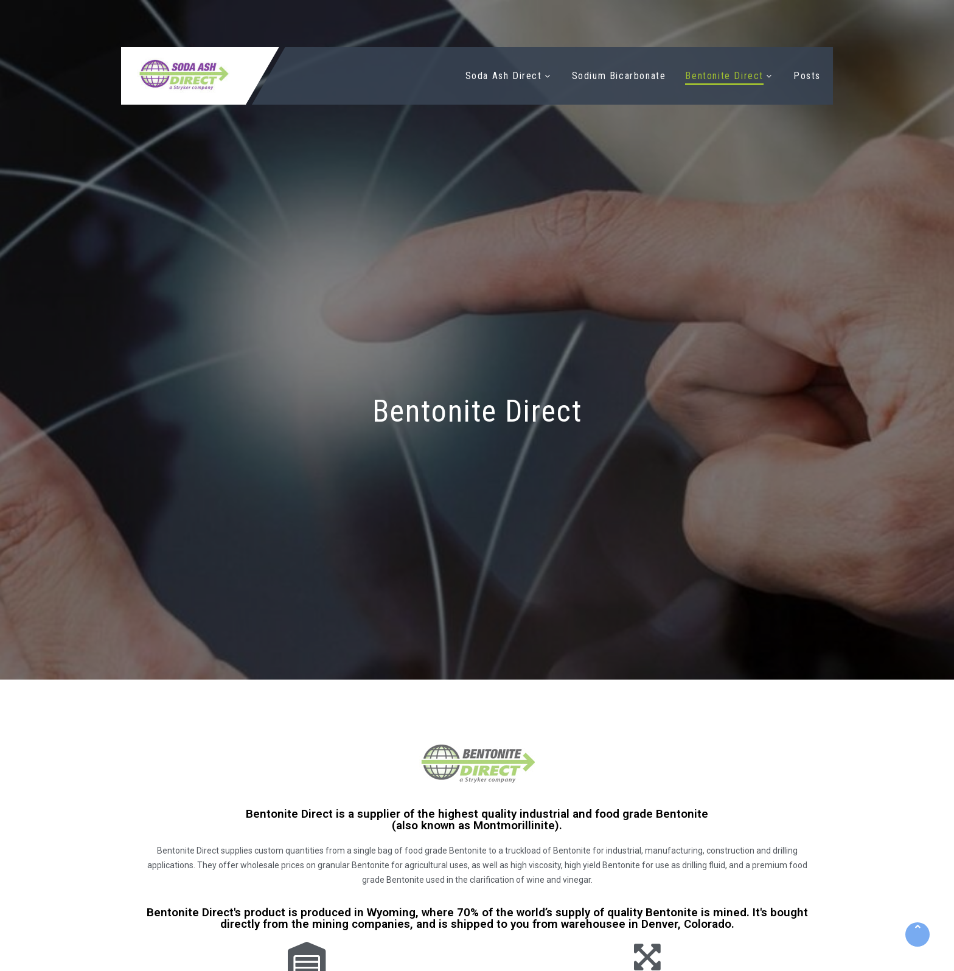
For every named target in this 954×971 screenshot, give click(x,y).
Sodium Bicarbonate (619, 76)
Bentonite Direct (724, 76)
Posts (807, 76)
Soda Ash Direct (503, 76)
